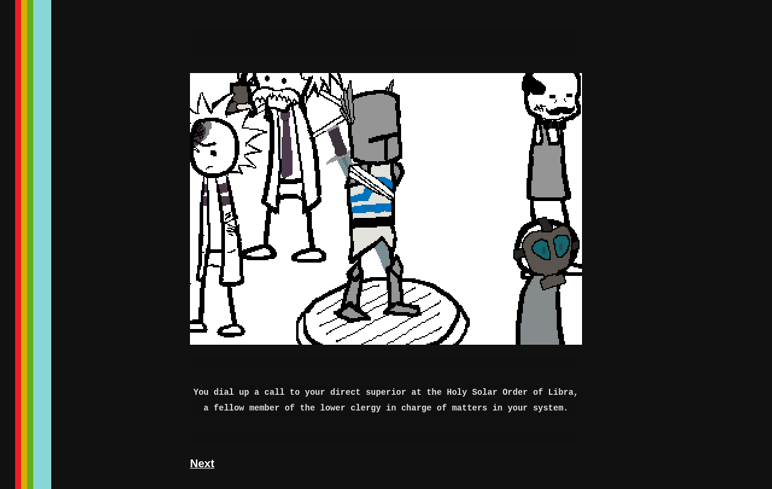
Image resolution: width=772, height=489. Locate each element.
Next (202, 463)
